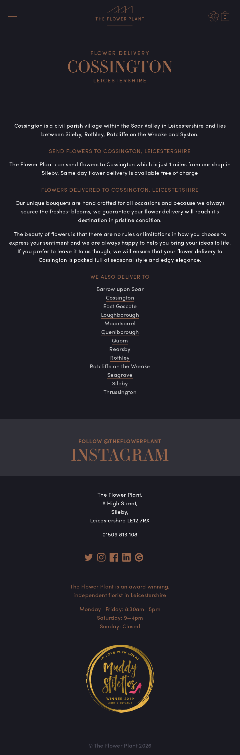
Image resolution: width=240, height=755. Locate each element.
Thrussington (120, 392)
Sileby (73, 134)
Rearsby (119, 349)
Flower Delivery (120, 53)
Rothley (94, 134)
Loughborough (120, 314)
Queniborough (120, 332)
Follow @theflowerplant (120, 441)
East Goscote (120, 306)
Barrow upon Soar (120, 289)
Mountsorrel (120, 323)
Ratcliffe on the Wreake (137, 134)
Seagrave (120, 374)
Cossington (120, 297)
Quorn (120, 340)
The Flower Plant (31, 164)
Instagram (120, 454)
